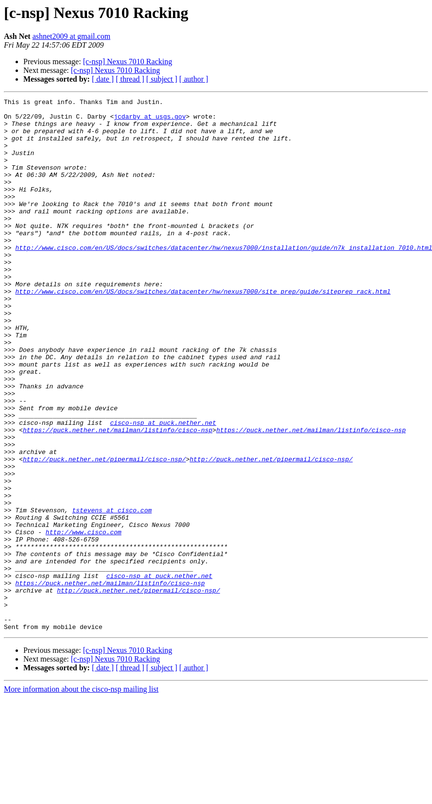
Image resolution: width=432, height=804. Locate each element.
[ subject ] (161, 79)
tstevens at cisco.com (112, 593)
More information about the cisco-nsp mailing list (81, 795)
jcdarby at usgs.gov (150, 120)
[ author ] (193, 79)
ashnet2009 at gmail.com (71, 36)
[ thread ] (130, 79)
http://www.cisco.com (83, 619)
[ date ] (103, 79)
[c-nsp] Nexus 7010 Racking (128, 61)
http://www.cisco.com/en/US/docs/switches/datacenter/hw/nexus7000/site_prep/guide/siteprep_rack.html (202, 330)
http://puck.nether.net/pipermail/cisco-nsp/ (104, 531)
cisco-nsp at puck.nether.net (163, 488)
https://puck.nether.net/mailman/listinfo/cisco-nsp (117, 496)
